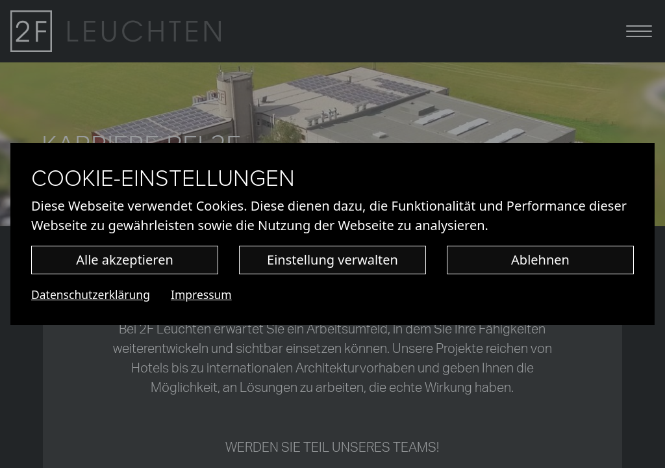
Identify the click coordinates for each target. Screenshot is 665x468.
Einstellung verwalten (332, 259)
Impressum (201, 294)
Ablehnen (540, 259)
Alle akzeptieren (124, 259)
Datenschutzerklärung (90, 294)
